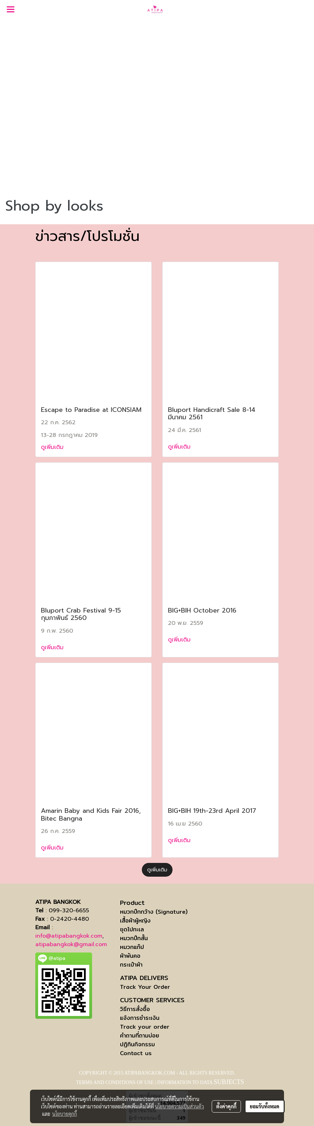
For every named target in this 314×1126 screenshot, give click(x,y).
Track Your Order (145, 986)
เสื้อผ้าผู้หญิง (135, 920)
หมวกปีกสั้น (134, 938)
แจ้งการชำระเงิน (139, 1018)
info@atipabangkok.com (68, 936)
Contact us (136, 1053)
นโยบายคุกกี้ (64, 1113)
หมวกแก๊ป (132, 947)
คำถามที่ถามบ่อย (139, 1035)
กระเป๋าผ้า (131, 964)
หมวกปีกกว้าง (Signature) (154, 911)
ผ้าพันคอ (130, 955)
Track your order (144, 1026)
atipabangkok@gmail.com (71, 944)
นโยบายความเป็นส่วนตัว (179, 1106)
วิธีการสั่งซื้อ (135, 1009)
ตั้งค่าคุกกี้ (226, 1106)
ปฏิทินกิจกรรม (137, 1044)
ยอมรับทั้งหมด (264, 1106)
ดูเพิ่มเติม (53, 447)
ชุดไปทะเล (132, 929)
